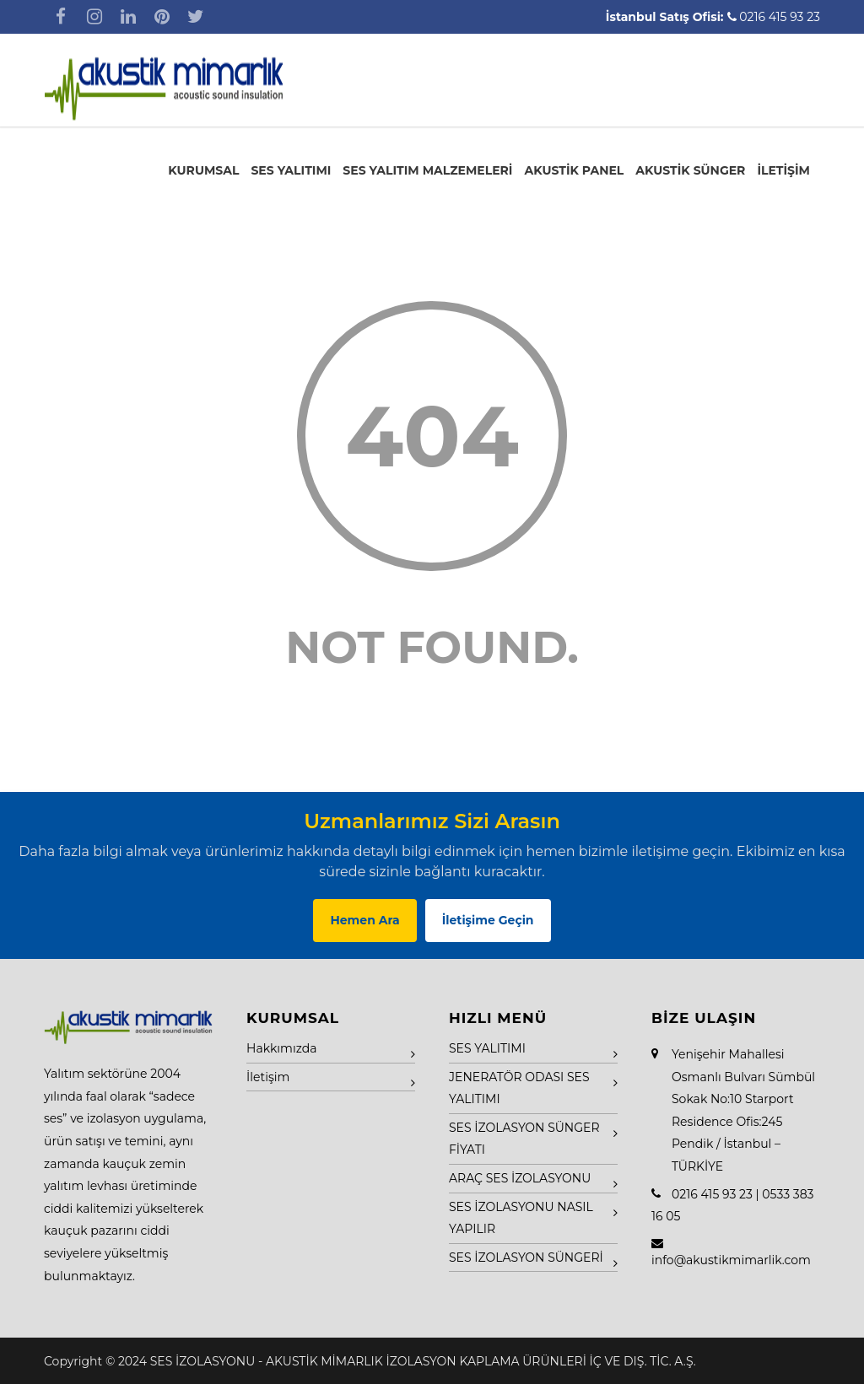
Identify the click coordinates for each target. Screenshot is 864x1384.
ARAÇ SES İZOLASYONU (520, 1178)
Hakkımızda (281, 1048)
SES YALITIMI (291, 170)
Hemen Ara (364, 920)
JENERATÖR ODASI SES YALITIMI (519, 1088)
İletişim (267, 1077)
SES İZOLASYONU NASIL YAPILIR (521, 1218)
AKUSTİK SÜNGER (690, 170)
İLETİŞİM (783, 170)
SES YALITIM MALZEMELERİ (427, 170)
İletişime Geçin (488, 920)
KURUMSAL (203, 170)
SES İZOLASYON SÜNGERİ (526, 1257)
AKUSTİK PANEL (574, 170)
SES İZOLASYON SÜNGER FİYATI (524, 1139)
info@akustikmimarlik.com (731, 1260)
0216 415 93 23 (779, 16)
